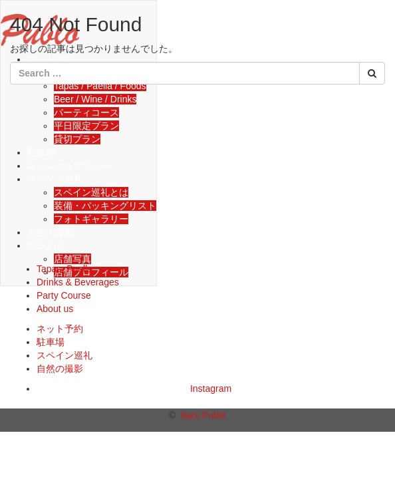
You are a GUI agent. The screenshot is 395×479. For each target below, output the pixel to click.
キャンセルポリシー (69, 165)
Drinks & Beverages (78, 282)
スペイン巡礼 (55, 179)
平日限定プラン (86, 125)
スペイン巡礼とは (91, 192)
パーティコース (86, 112)
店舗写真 (72, 258)
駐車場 (41, 152)
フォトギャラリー (91, 219)
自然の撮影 (50, 232)
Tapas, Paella (64, 268)
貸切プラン (77, 139)
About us (45, 245)
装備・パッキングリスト (105, 205)
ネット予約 (60, 328)
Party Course (64, 295)
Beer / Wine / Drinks (95, 99)
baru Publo (203, 415)
